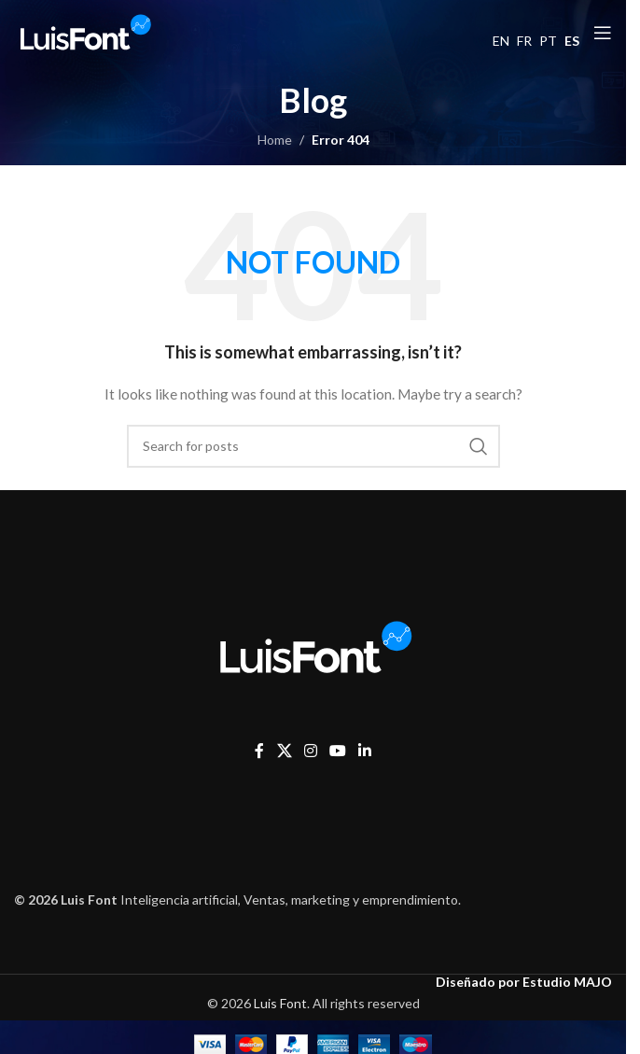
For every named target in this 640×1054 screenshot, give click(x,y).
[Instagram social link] (310, 751)
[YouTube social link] (338, 751)
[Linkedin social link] (365, 751)
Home (274, 140)
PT (548, 41)
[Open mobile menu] (602, 32)
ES (571, 41)
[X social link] (284, 751)
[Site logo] (84, 31)
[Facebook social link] (259, 751)
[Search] (313, 446)
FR (524, 41)
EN (501, 41)
